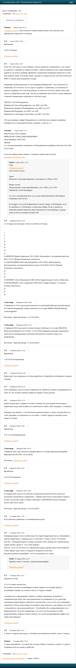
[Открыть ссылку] (11, 30)
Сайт (71, 2)
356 (25, 13)
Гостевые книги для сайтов (13, 658)
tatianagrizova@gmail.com (14, 157)
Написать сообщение (15, 20)
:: (29, 27)
